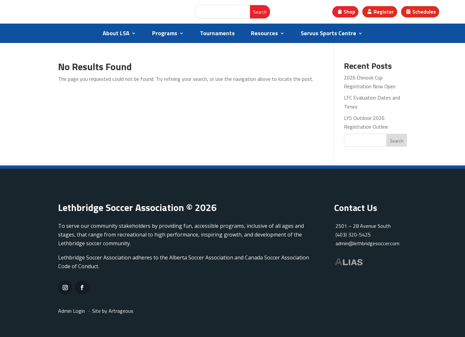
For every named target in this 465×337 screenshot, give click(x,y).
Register (384, 12)
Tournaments (217, 34)
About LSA (116, 34)
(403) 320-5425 (352, 234)
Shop (349, 12)
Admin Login (71, 311)
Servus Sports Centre (328, 34)
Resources (264, 34)
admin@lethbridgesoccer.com (367, 243)
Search (396, 140)
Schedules (424, 12)
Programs (164, 34)
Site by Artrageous (112, 311)
